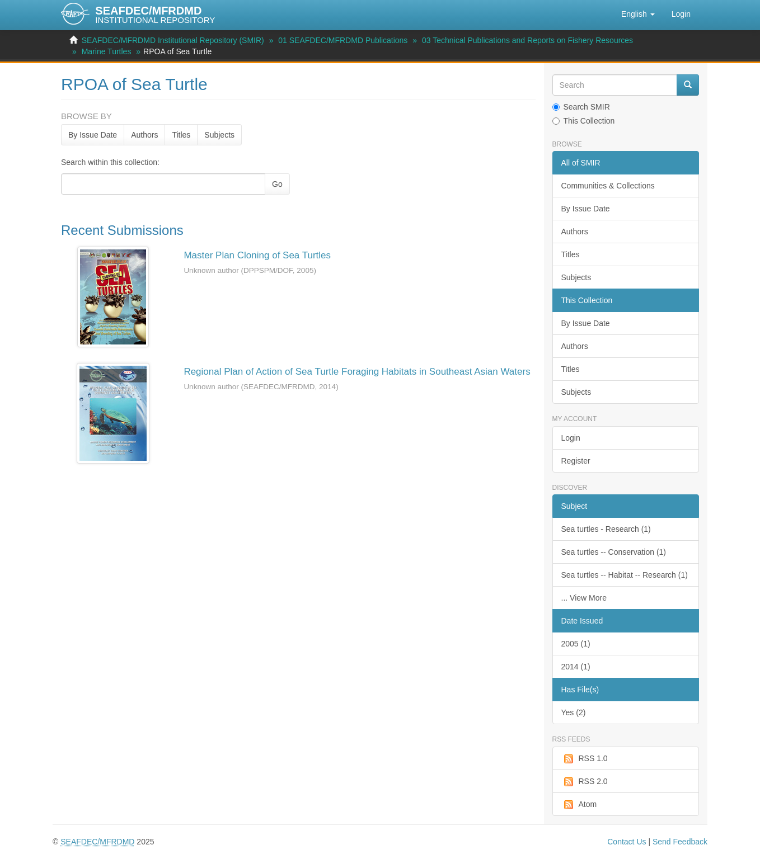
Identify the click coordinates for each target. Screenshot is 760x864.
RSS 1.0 (584, 759)
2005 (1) (575, 643)
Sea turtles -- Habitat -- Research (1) (624, 574)
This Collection (583, 120)
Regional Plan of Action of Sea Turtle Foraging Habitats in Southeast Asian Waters (357, 371)
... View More (584, 597)
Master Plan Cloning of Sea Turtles (257, 255)
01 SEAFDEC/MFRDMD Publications (342, 40)
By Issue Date (92, 134)
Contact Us (626, 841)
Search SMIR (581, 106)
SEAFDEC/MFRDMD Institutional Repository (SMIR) (173, 40)
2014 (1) (575, 666)
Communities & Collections (608, 185)
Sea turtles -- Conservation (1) (614, 551)
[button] (638, 14)
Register (575, 460)
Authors (144, 134)
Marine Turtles (107, 51)
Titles (181, 134)
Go (277, 184)
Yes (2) (573, 712)
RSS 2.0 (584, 782)
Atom (579, 805)
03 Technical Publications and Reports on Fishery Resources (527, 40)
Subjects (219, 134)
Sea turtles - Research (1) (606, 529)
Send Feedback (680, 841)
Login (570, 437)
